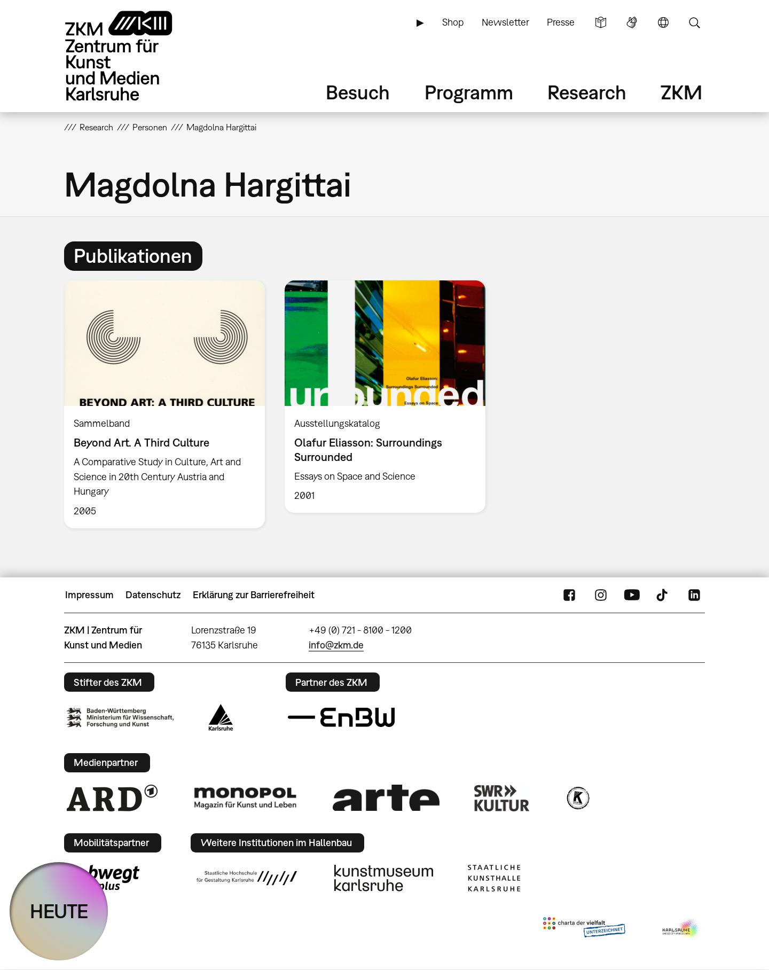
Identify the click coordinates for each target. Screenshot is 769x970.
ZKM (681, 92)
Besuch (358, 92)
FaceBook (569, 595)
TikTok (663, 595)
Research (586, 92)
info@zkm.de (336, 645)
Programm (469, 92)
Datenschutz (153, 594)
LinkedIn (694, 595)
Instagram (600, 595)
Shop (453, 22)
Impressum (89, 594)
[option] (164, 404)
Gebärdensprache (631, 22)
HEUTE (59, 910)
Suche (694, 22)
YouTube (631, 595)
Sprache (663, 22)
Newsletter (505, 22)
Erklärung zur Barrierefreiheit (254, 594)
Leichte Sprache (600, 22)
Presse (561, 22)
